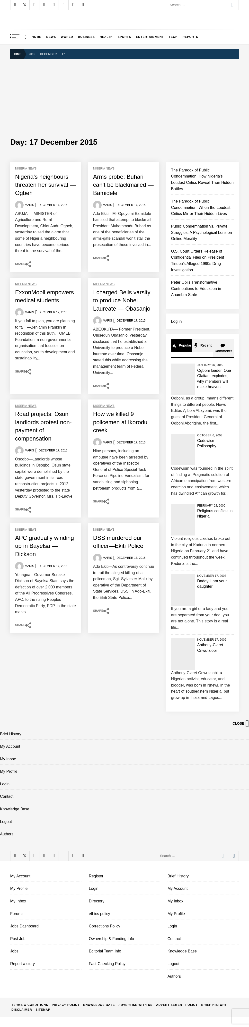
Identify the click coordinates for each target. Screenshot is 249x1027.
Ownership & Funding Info (111, 939)
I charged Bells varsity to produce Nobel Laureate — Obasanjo (122, 300)
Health (106, 37)
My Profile (8, 771)
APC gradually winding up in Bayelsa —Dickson (44, 546)
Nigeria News (25, 168)
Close (240, 724)
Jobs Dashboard (24, 926)
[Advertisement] (124, 98)
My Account (10, 746)
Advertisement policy (177, 1005)
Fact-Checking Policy (107, 964)
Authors (6, 834)
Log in (176, 321)
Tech (173, 37)
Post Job (18, 939)
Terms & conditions (29, 1005)
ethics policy (99, 914)
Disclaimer (21, 1009)
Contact (6, 796)
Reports (190, 37)
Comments (223, 348)
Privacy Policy (66, 1005)
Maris (29, 205)
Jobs (14, 951)
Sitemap (43, 1009)
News (51, 37)
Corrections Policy (104, 926)
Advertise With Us (135, 1005)
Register (96, 876)
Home (36, 37)
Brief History (10, 734)
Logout (6, 822)
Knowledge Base (14, 809)
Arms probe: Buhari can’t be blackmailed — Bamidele (123, 184)
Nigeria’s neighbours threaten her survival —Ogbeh (45, 184)
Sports (124, 37)
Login (4, 784)
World (67, 37)
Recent (202, 345)
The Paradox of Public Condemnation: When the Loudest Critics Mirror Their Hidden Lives (201, 207)
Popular (181, 345)
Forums (16, 914)
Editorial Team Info (105, 951)
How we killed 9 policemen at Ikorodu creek (120, 422)
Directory (96, 901)
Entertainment (150, 37)
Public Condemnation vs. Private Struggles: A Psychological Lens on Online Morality (201, 232)
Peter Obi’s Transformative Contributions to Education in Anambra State (196, 288)
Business (86, 37)
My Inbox (8, 759)
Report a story (22, 964)
